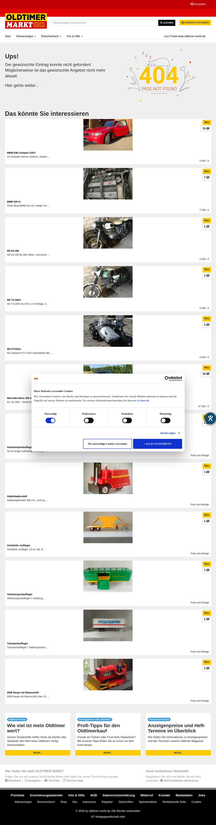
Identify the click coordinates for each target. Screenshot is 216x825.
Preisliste (17, 795)
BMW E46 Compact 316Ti (21, 152)
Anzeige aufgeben (195, 22)
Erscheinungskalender (46, 795)
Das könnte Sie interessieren (47, 113)
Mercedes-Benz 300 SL (20, 398)
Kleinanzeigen (26, 36)
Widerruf (146, 795)
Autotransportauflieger (20, 447)
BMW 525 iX (14, 201)
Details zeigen (167, 433)
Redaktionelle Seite (174, 801)
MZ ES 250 (13, 250)
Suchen (166, 22)
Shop (63, 801)
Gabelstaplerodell (17, 496)
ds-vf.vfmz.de (141, 400)
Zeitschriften (125, 801)
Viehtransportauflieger (20, 594)
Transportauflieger (17, 643)
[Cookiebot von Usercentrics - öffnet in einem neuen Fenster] (167, 378)
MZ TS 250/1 (14, 300)
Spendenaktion (148, 801)
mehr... (37, 752)
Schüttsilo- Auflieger (18, 545)
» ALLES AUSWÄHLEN (157, 443)
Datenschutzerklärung (119, 795)
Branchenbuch (51, 36)
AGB (93, 795)
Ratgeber (107, 801)
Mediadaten (184, 795)
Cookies (196, 801)
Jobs (201, 795)
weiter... (32, 85)
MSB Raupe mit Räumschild (23, 692)
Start (8, 36)
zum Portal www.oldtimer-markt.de (185, 36)
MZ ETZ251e (14, 349)
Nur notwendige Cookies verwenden (107, 443)
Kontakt (164, 795)
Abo (74, 801)
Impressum (89, 801)
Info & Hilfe (75, 36)
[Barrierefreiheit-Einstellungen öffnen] (210, 418)
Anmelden (198, 4)
